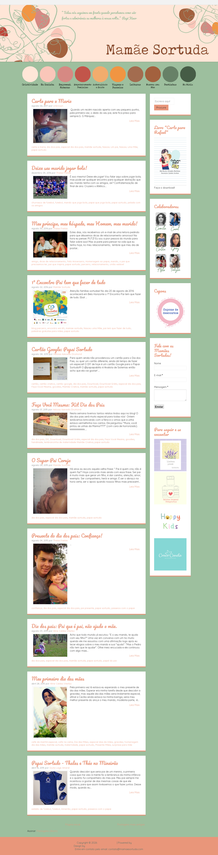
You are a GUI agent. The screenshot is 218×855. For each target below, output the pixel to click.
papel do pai (110, 660)
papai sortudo (39, 149)
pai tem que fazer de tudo (117, 328)
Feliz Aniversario (75, 261)
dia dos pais (79, 383)
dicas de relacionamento (53, 261)
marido (114, 261)
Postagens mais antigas (131, 824)
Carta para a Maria (52, 101)
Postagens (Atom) (47, 831)
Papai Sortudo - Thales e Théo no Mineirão (75, 763)
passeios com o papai (123, 608)
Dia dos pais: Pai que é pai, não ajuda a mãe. (74, 626)
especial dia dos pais (72, 147)
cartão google (64, 383)
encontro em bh (56, 328)
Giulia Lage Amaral (59, 767)
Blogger (136, 842)
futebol (59, 202)
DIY (47, 439)
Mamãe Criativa (70, 386)
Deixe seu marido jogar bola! (59, 168)
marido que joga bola (75, 202)
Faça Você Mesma (41, 386)
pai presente (87, 608)
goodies (56, 386)
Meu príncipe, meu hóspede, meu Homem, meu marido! (84, 223)
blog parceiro (39, 328)
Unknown (58, 105)
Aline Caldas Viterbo (64, 631)
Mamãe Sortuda (61, 287)
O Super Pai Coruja (51, 460)
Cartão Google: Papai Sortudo (62, 349)
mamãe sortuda (92, 147)
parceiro (85, 264)
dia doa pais (53, 147)
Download (92, 383)
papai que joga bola (99, 202)
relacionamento (100, 264)
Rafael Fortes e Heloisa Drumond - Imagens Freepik (115, 846)
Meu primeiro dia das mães (58, 678)
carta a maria (39, 147)
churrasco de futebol (43, 202)
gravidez (118, 742)
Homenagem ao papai (97, 261)
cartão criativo (47, 383)
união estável (117, 264)
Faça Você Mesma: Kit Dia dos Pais (68, 404)
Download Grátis (108, 383)
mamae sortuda (74, 328)
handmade (37, 442)
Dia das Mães (81, 742)
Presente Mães (103, 744)
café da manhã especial (44, 742)
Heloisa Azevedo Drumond (67, 354)
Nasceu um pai (110, 147)
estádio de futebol (41, 809)
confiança (37, 608)
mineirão (66, 809)
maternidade (71, 744)
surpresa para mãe (122, 744)
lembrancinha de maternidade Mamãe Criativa (68, 442)
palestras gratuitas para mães (47, 331)
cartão (35, 383)
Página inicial (72, 824)
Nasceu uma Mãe (128, 147)
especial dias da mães (101, 742)
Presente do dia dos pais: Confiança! (67, 535)
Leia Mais (134, 120)
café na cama (65, 742)
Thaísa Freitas (63, 172)
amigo (35, 261)
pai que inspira (56, 264)
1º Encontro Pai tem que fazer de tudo (68, 282)
